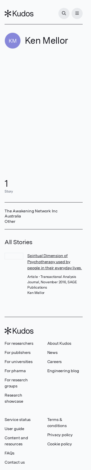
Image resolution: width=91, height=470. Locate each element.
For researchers (19, 343)
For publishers (18, 352)
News (52, 352)
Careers (54, 361)
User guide (14, 428)
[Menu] (77, 13)
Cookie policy (59, 444)
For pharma (15, 370)
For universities (19, 361)
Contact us (15, 462)
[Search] (64, 13)
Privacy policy (60, 434)
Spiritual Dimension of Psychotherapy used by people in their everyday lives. (54, 261)
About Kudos (59, 343)
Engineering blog (63, 370)
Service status (18, 419)
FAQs (9, 453)
